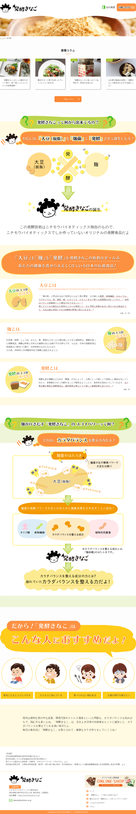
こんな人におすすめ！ (97, 803)
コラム (92, 806)
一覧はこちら (68, 99)
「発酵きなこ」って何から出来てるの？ (104, 795)
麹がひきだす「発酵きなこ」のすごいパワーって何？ (109, 799)
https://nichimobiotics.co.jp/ (29, 795)
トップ (2, 38)
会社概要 (110, 7)
